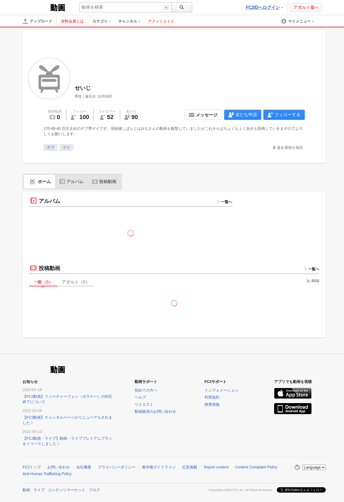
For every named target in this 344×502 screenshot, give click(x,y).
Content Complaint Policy (256, 467)
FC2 (36, 7)
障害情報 (212, 404)
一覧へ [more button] (224, 202)
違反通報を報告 (290, 147)
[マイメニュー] (298, 21)
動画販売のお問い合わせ (155, 411)
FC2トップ (32, 467)
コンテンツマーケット (66, 490)
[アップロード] (37, 21)
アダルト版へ (306, 7)
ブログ (94, 490)
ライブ (39, 490)
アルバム (71, 181)
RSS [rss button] (312, 281)
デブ (50, 147)
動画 (26, 490)
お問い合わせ (58, 467)
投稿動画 (104, 181)
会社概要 (83, 467)
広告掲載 (189, 467)
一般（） (43, 282)
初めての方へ (146, 390)
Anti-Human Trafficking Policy (47, 474)
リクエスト (144, 404)
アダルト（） (76, 282)
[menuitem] (104, 21)
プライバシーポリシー (116, 467)
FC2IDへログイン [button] (264, 7)
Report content (216, 467)
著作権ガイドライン (159, 467)
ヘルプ (140, 397)
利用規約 (212, 397)
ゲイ (66, 147)
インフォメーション (221, 390)
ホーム (39, 181)
